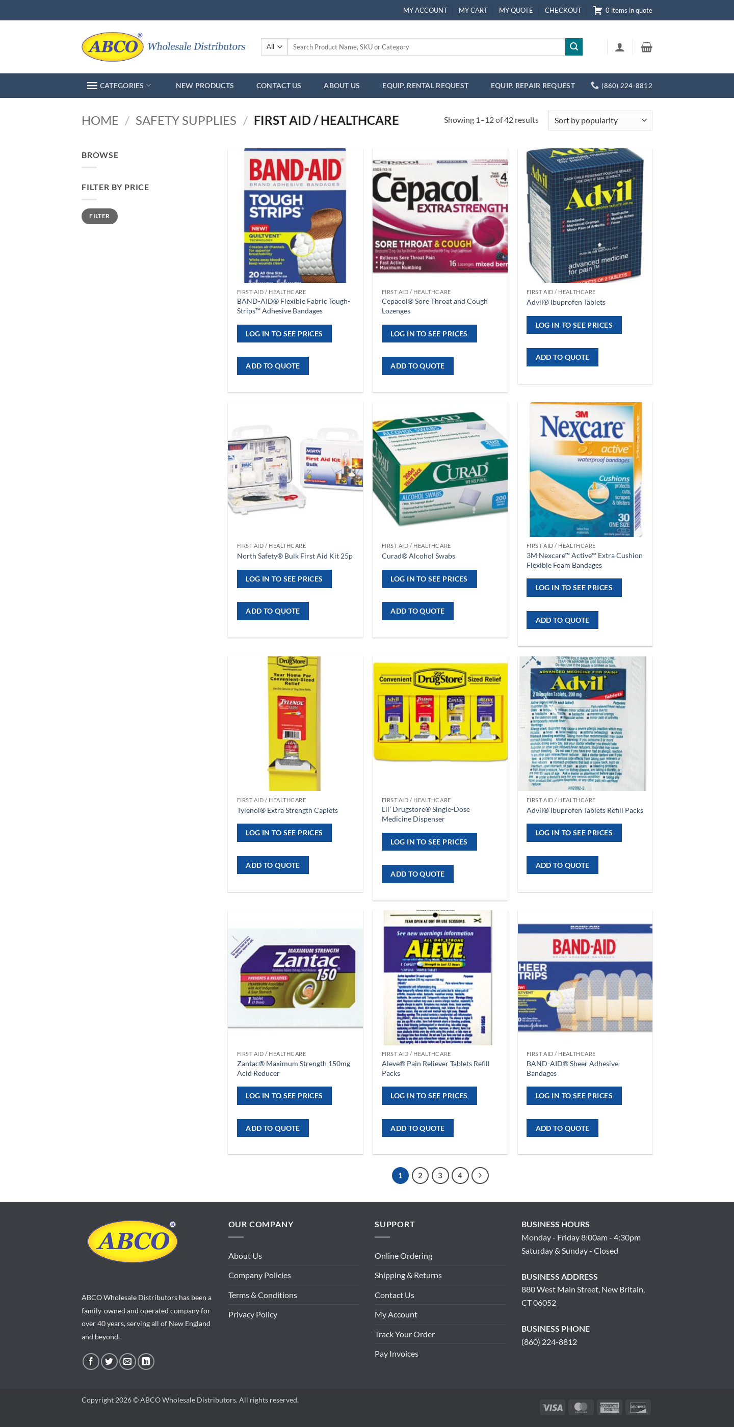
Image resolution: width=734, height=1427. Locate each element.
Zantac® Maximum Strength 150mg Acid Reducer (293, 1068)
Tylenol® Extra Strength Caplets (287, 810)
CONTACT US (279, 85)
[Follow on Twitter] (109, 1361)
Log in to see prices (284, 333)
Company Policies (259, 1275)
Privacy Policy (252, 1314)
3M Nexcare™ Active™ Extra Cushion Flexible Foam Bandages (585, 560)
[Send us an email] (127, 1361)
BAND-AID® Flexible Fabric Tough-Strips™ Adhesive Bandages (293, 306)
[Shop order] (600, 120)
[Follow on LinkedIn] (146, 1361)
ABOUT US (342, 85)
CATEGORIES (119, 85)
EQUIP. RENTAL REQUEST (425, 85)
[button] (620, 47)
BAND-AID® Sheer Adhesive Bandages (572, 1068)
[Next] (480, 1175)
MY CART (473, 10)
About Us (245, 1255)
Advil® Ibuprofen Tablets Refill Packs (585, 810)
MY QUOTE (516, 10)
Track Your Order (405, 1334)
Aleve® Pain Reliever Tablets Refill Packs (436, 1068)
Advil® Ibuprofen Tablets (566, 302)
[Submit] (574, 47)
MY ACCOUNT (425, 10)
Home (100, 120)
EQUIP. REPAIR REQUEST (533, 85)
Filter (99, 216)
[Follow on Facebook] (91, 1361)
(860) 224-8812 (549, 1341)
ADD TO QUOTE (273, 365)
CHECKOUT (563, 10)
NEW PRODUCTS (205, 85)
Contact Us (394, 1295)
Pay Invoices (396, 1353)
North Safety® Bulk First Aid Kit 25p (295, 555)
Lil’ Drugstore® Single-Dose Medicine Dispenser (426, 814)
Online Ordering (403, 1255)
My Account (396, 1314)
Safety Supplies (186, 120)
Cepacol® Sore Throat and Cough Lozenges (435, 306)
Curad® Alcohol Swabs (418, 555)
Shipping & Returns (408, 1275)
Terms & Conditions (262, 1295)
